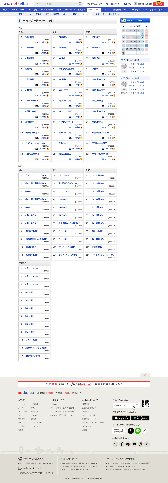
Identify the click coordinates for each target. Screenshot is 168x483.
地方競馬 (81, 10)
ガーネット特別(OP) (67, 247)
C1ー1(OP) (29, 300)
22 (143, 45)
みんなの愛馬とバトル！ (36, 463)
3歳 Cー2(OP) (31, 268)
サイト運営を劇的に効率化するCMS (126, 469)
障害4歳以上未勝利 (66, 69)
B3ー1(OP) (29, 316)
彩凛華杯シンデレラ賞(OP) (36, 348)
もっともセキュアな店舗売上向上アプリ (128, 463)
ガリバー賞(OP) (31, 340)
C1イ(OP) (63, 215)
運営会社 (85, 430)
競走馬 (38, 14)
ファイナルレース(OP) (68, 255)
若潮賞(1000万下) (32, 133)
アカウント (35, 426)
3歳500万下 (63, 90)
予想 (36, 10)
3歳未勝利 (29, 37)
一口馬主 (136, 10)
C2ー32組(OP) (98, 191)
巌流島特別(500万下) (100, 133)
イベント (162, 10)
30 (146, 49)
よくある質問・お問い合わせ (62, 412)
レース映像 (41, 42)
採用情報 (85, 404)
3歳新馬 (28, 69)
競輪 (158, 3)
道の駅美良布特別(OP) (68, 183)
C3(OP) (28, 207)
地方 (123, 78)
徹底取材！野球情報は (80, 463)
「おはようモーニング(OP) (36, 175)
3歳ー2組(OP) (97, 231)
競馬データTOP (25, 14)
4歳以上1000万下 (32, 154)
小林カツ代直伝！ (75, 469)
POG (145, 10)
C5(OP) (28, 191)
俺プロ (126, 10)
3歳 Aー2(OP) (31, 284)
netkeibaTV (70, 10)
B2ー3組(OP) (97, 215)
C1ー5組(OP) (97, 207)
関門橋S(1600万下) (99, 143)
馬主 (65, 14)
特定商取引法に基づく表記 (93, 423)
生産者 (74, 14)
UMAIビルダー (46, 10)
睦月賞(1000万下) (66, 122)
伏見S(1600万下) (65, 133)
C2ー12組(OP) (98, 223)
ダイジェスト (139, 64)
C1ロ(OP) (63, 207)
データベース (94, 9)
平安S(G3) (63, 143)
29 (143, 49)
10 (123, 41)
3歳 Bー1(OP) (31, 276)
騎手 (47, 14)
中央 (123, 60)
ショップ (106, 10)
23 (146, 45)
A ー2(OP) (63, 239)
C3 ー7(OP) (64, 191)
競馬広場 (34, 412)
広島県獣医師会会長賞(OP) (36, 239)
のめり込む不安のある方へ (61, 415)
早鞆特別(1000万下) (100, 154)
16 (146, 41)
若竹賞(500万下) (32, 122)
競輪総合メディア (36, 473)
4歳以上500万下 (31, 101)
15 (143, 41)
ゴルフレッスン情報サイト (79, 466)
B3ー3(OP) (29, 308)
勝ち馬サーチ (114, 14)
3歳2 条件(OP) (31, 215)
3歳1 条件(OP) (31, 223)
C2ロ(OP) (63, 199)
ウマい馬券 (22, 412)
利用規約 (85, 412)
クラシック (99, 14)
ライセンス (86, 426)
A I (30, 10)
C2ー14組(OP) (98, 199)
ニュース (13, 10)
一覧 (130, 64)
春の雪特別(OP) (31, 255)
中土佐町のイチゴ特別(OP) (69, 223)
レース (23, 10)
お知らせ (54, 404)
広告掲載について (89, 408)
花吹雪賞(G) (97, 247)
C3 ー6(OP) (64, 175)
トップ (4, 10)
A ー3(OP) (63, 231)
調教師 (56, 14)
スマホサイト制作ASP (122, 466)
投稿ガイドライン (89, 419)
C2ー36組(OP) (98, 175)
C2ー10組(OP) (98, 239)
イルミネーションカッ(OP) (103, 255)
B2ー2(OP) (29, 324)
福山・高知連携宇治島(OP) (36, 183)
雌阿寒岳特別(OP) (32, 356)
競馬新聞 (117, 10)
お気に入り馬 (36, 423)
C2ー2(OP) (29, 292)
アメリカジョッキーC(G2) (35, 143)
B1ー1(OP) (29, 332)
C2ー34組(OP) (98, 183)
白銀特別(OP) (30, 247)
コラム (59, 10)
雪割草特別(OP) (31, 231)
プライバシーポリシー (91, 415)
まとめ (153, 10)
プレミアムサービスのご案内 (62, 408)
